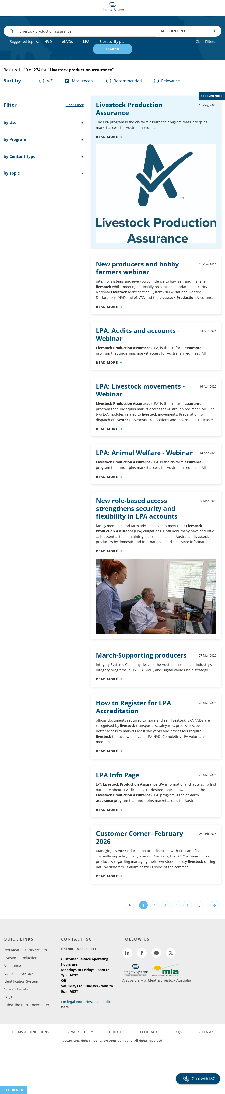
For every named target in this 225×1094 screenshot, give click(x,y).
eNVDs (67, 42)
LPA (86, 42)
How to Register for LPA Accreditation (133, 707)
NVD (48, 42)
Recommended (124, 81)
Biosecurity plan (113, 42)
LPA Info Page (117, 774)
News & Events (16, 989)
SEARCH (112, 49)
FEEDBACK (149, 1032)
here (65, 1007)
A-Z (46, 81)
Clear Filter (75, 105)
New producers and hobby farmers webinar (137, 268)
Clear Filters (205, 42)
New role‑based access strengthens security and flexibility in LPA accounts (137, 508)
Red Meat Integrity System (25, 950)
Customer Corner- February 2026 (139, 837)
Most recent (79, 81)
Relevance (167, 81)
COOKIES (116, 1032)
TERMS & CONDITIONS (30, 1032)
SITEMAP (206, 1032)
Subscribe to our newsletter (26, 1004)
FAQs (8, 997)
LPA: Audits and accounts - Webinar (137, 334)
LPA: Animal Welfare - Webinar (144, 452)
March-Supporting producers (141, 655)
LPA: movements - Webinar (140, 390)
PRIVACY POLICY (79, 1032)
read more (107, 136)
